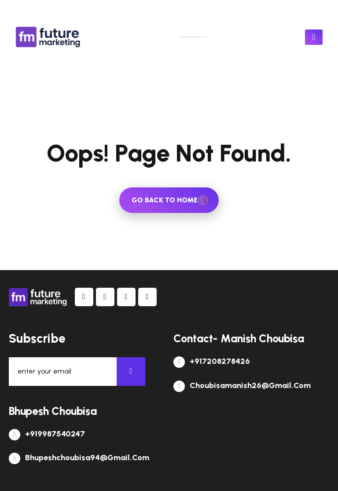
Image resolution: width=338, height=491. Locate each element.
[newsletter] (131, 371)
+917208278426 (211, 361)
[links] (48, 37)
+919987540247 (47, 434)
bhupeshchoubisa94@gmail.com (79, 457)
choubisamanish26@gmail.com (242, 385)
